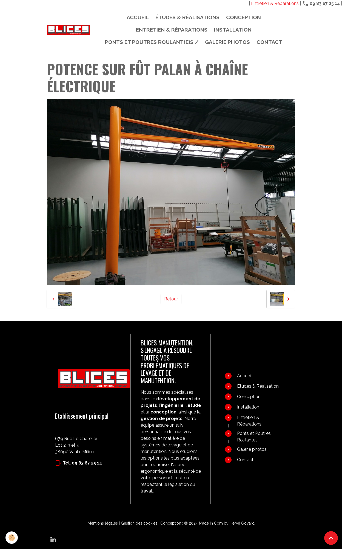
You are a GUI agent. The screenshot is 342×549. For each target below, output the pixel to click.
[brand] (68, 30)
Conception (243, 17)
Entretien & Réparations (275, 3)
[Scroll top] (331, 538)
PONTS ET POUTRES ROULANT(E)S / (151, 42)
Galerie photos (227, 42)
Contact (269, 42)
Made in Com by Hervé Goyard (227, 523)
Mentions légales (103, 523)
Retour (171, 299)
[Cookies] (11, 537)
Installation (233, 30)
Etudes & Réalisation (258, 386)
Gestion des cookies (139, 523)
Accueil (138, 17)
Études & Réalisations (187, 17)
